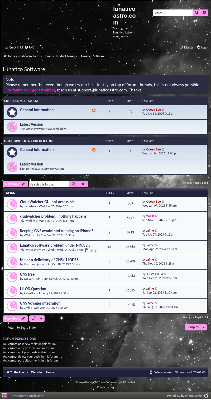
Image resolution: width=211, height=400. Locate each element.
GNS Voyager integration (40, 303)
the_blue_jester (34, 264)
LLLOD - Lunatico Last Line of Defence (29, 141)
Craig (27, 308)
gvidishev (30, 206)
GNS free (27, 274)
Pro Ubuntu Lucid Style (28, 396)
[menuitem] (29, 47)
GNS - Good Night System (21, 101)
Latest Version (31, 124)
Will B (150, 216)
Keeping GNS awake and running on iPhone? (56, 230)
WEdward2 (31, 235)
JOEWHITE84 (32, 279)
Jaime (150, 230)
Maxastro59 (37, 250)
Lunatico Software (24, 69)
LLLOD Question (33, 288)
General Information (37, 110)
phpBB (93, 382)
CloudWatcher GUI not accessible (47, 201)
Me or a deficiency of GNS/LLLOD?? (49, 259)
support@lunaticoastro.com (102, 89)
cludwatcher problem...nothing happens (53, 216)
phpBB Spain (193, 396)
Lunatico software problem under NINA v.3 (55, 245)
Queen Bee (153, 109)
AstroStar (30, 293)
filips (32, 221)
